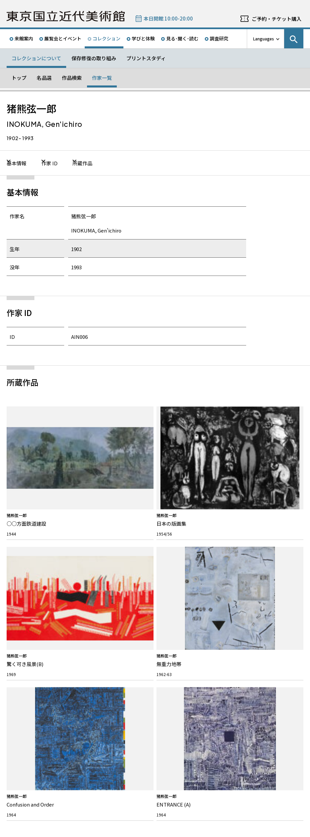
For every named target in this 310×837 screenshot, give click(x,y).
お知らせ (23, 654)
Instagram (283, 537)
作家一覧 (102, 77)
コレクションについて (36, 58)
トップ (19, 77)
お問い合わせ (102, 560)
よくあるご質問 (101, 573)
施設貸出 (96, 583)
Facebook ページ (267, 537)
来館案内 (24, 38)
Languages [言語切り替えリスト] (263, 38)
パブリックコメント (180, 603)
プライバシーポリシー (65, 830)
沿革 (18, 611)
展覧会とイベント (62, 38)
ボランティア (25, 600)
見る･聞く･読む (182, 38)
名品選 (44, 77)
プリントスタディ (146, 58)
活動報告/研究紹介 (30, 631)
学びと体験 (143, 38)
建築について (25, 621)
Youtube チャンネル (298, 537)
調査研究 (219, 38)
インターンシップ (178, 583)
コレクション (106, 38)
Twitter (251, 537)
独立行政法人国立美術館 (34, 804)
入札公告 (170, 593)
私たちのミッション (31, 580)
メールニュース (253, 560)
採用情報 (170, 573)
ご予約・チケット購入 (276, 18)
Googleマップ (174, 706)
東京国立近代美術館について (38, 563)
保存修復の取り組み (93, 58)
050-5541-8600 (182, 724)
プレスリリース (27, 667)
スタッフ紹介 (25, 590)
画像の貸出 (98, 593)
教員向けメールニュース (258, 573)
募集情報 (172, 560)
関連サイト (90, 804)
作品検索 (72, 77)
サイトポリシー (27, 830)
